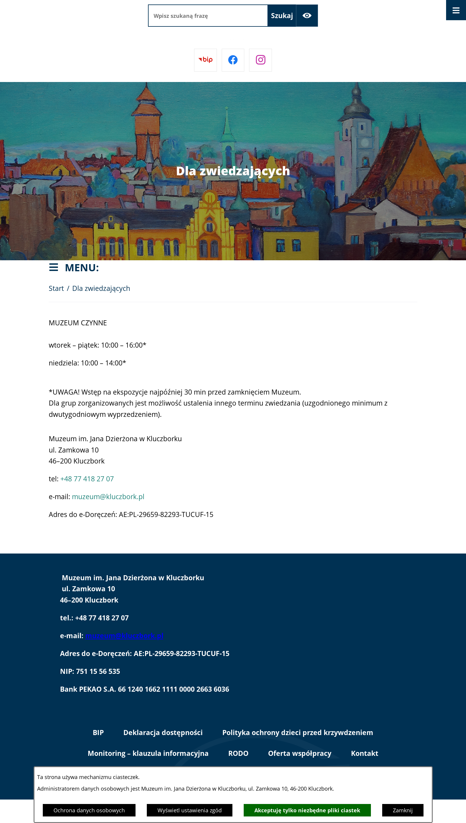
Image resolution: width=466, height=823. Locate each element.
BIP (98, 732)
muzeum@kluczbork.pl (108, 496)
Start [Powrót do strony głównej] (56, 288)
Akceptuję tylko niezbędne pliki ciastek (307, 810)
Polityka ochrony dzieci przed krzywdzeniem (297, 732)
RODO (238, 753)
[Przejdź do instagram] (260, 60)
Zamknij (403, 810)
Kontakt (364, 753)
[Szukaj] (282, 15)
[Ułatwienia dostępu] (307, 15)
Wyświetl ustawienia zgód (190, 810)
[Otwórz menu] (456, 10)
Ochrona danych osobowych (89, 810)
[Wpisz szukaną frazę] (208, 15)
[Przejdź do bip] (205, 60)
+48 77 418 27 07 (87, 478)
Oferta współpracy (299, 753)
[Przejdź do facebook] (233, 60)
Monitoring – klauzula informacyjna (148, 753)
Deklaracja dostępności (163, 732)
